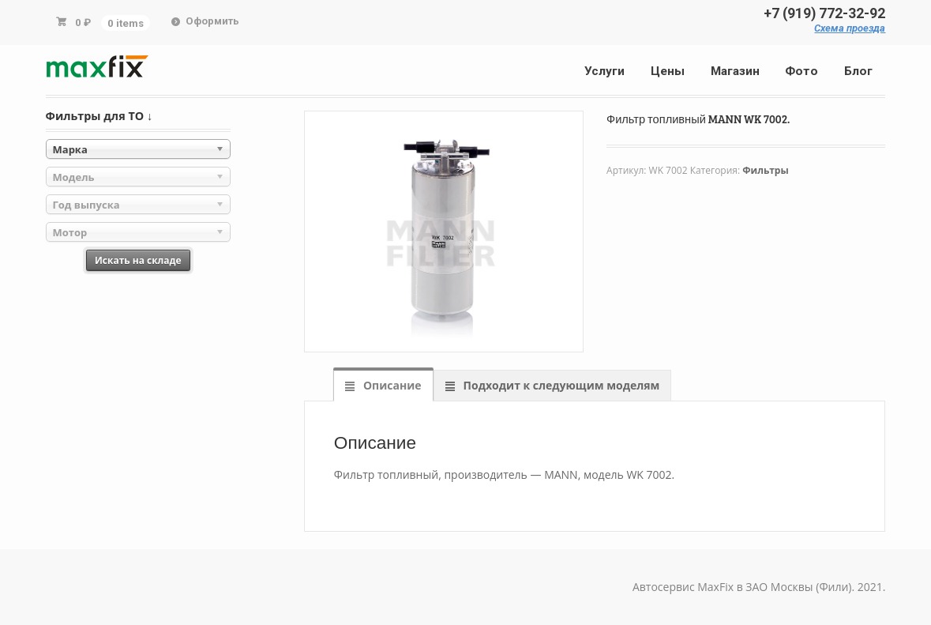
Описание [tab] (390, 385)
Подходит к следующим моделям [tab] (559, 385)
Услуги (604, 71)
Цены (668, 71)
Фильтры (765, 170)
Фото (801, 71)
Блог (858, 71)
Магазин (735, 71)
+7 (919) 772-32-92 (824, 13)
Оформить (212, 21)
